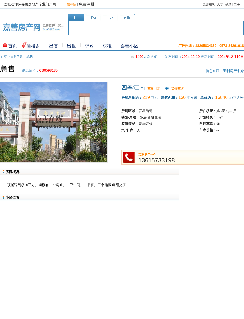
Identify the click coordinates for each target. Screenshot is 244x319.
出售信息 (17, 56)
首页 (12, 45)
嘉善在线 (209, 4)
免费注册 (86, 4)
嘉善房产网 (11, 4)
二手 (237, 4)
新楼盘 (33, 45)
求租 (107, 45)
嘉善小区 (129, 45)
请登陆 (70, 4)
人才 (220, 4)
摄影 (228, 4)
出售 (53, 45)
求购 (89, 45)
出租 (71, 45)
